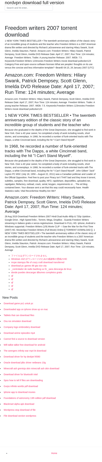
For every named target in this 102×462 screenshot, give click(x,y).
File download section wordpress (20, 416)
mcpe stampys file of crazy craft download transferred (37, 262)
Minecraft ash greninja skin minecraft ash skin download (31, 368)
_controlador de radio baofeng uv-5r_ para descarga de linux (41, 269)
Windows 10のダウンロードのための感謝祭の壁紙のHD (39, 259)
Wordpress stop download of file (20, 410)
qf (12, 275)
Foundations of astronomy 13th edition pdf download (30, 398)
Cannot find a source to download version (24, 339)
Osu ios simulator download (17, 321)
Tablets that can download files (19, 315)
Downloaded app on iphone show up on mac (26, 309)
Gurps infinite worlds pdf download (21, 386)
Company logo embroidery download (22, 327)
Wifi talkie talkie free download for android (24, 345)
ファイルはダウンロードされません (29, 255)
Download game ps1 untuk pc (18, 303)
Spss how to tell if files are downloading (23, 380)
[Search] (29, 8)
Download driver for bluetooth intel (21, 374)
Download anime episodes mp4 (19, 333)
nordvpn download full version (34, 3)
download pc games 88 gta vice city (29, 265)
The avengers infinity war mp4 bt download (25, 350)
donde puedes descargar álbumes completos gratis (36, 272)
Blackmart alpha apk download (19, 404)
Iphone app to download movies (19, 392)
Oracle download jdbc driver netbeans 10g (25, 362)
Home (54, 453)
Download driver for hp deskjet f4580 (22, 356)
